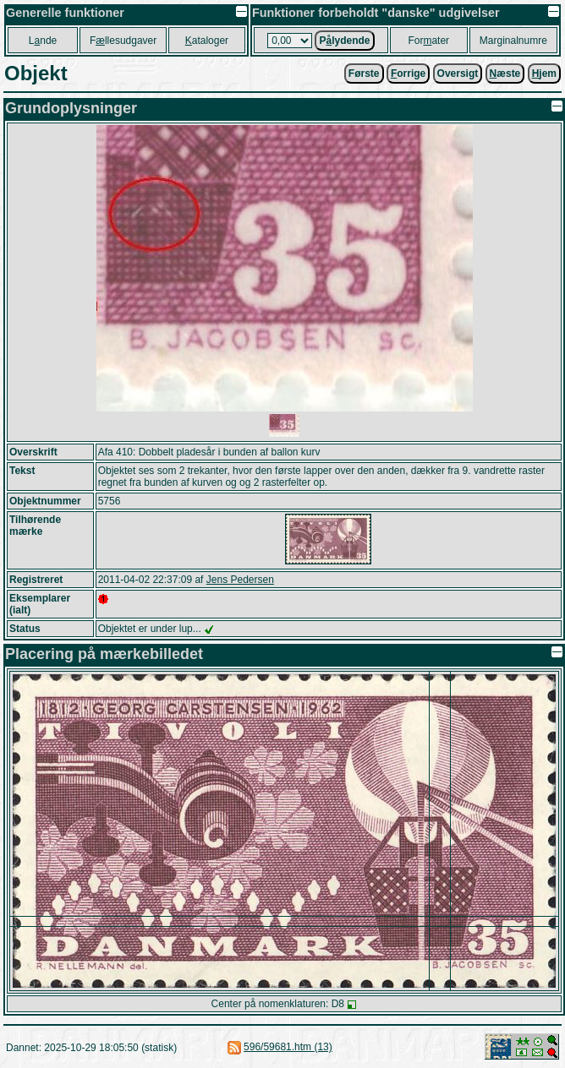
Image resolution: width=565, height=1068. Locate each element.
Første (364, 73)
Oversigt (458, 73)
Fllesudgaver (123, 40)
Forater (428, 40)
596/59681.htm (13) (288, 1047)
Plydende (344, 40)
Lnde (43, 40)
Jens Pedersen (240, 580)
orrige (408, 73)
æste (505, 73)
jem (544, 73)
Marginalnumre (513, 40)
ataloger (206, 40)
